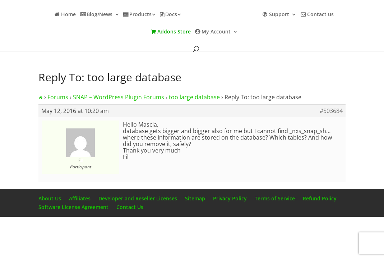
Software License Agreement (73, 207)
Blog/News (99, 15)
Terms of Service (275, 198)
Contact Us (129, 207)
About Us (49, 198)
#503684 (331, 111)
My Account (216, 32)
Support (279, 15)
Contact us (320, 15)
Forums (57, 97)
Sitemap (195, 198)
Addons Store (174, 32)
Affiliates (80, 198)
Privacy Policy (230, 198)
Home (68, 15)
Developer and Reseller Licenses (137, 198)
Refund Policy (320, 198)
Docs (171, 15)
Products (140, 15)
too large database (194, 97)
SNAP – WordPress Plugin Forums (118, 97)
